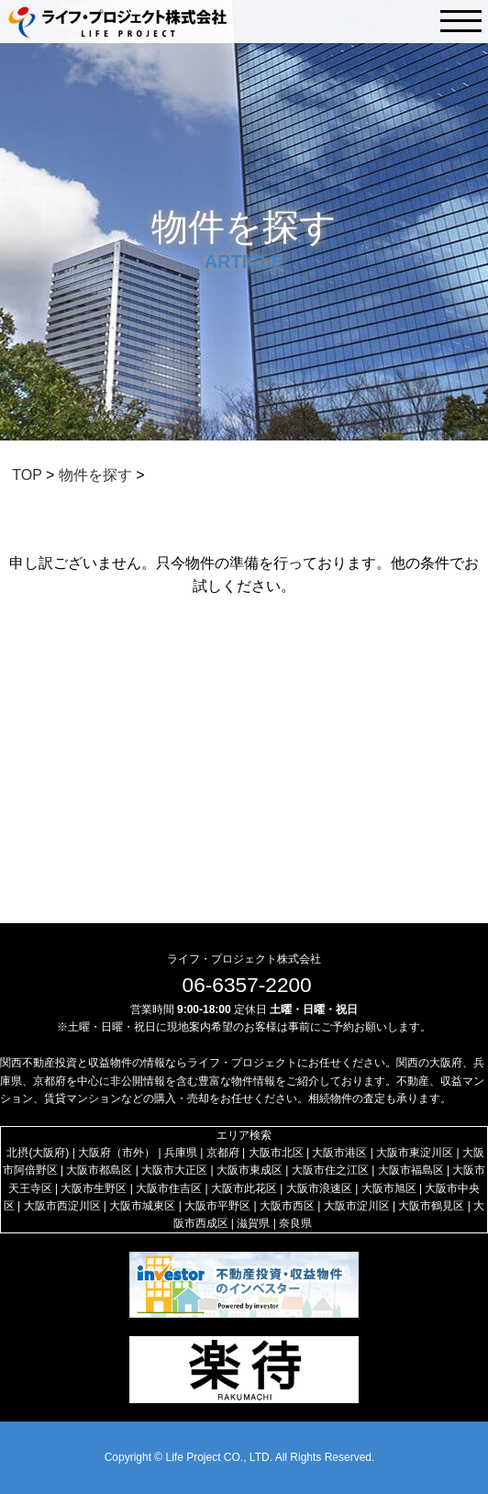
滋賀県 (253, 1223)
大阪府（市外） (116, 1152)
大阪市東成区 (249, 1170)
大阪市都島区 (99, 1170)
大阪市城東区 (142, 1205)
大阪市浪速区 (319, 1188)
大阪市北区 (276, 1152)
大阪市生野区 (94, 1188)
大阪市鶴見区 (431, 1205)
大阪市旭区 (388, 1188)
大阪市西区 (287, 1205)
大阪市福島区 (411, 1170)
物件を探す (95, 475)
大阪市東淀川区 (414, 1152)
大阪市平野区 (217, 1205)
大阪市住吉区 (169, 1188)
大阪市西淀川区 (62, 1205)
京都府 (222, 1152)
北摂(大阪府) (37, 1152)
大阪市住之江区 (330, 1170)
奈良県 (295, 1223)
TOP (26, 475)
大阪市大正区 (174, 1170)
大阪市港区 (339, 1152)
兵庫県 (180, 1152)
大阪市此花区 (244, 1188)
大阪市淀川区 (357, 1205)
